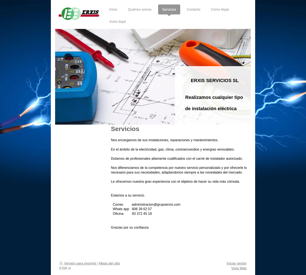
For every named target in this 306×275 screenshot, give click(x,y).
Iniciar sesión (237, 263)
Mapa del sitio (109, 263)
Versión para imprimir (78, 263)
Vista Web (239, 268)
